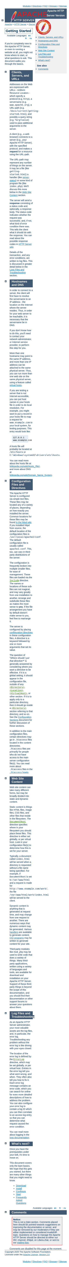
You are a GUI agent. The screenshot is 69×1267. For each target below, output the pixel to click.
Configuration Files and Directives (21, 485)
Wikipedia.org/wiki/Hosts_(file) (25, 466)
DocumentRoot (18, 821)
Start (18, 1194)
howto (19, 772)
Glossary (53, 6)
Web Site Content (46, 50)
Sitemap (63, 6)
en (29, 35)
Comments (43, 69)
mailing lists (23, 1242)
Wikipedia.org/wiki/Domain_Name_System (31, 475)
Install (19, 1188)
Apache (8, 24)
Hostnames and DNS (48, 40)
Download (21, 1185)
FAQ (45, 6)
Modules (27, 6)
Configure (21, 1191)
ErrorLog (18, 1059)
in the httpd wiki (23, 522)
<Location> (16, 690)
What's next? (44, 60)
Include (14, 580)
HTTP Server (20, 24)
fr (26, 38)
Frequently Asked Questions (21, 1200)
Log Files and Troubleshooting (45, 55)
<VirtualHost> (18, 693)
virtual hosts (16, 385)
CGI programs (17, 938)
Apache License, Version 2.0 (36, 1254)
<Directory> (17, 687)
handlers (14, 932)
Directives (37, 6)
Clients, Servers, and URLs (50, 37)
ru (30, 38)
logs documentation (19, 1137)
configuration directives (21, 632)
